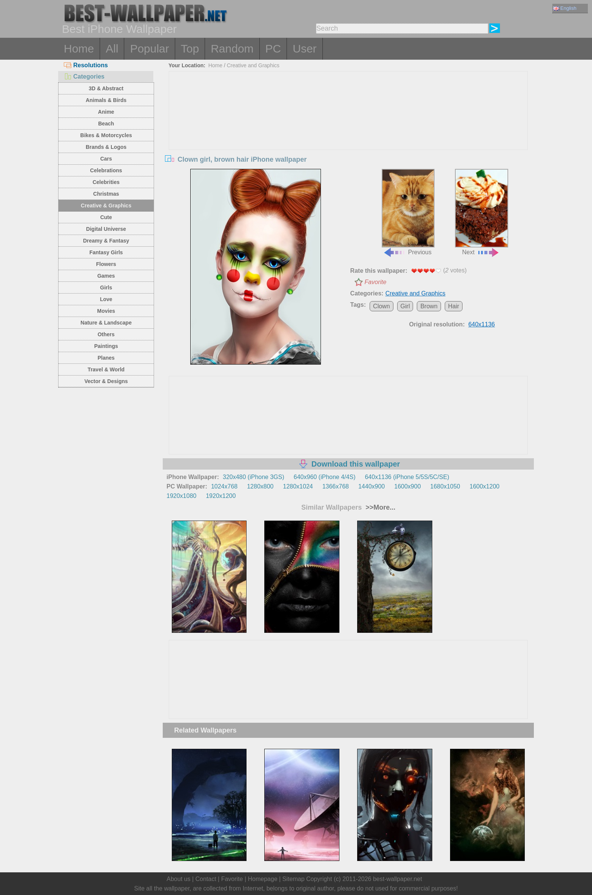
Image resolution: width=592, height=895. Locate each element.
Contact (205, 879)
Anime (106, 112)
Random (232, 48)
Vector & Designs (106, 381)
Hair (453, 306)
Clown (381, 306)
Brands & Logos (106, 147)
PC (273, 48)
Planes (105, 358)
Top (190, 48)
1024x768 (224, 486)
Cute (106, 217)
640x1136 (481, 324)
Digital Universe (106, 229)
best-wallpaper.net (397, 879)
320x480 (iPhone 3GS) (253, 477)
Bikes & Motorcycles (106, 135)
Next (481, 212)
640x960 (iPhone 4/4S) (325, 477)
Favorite (376, 282)
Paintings (106, 346)
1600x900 (407, 486)
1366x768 (335, 486)
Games (106, 276)
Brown (428, 306)
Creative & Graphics (106, 205)
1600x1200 (484, 486)
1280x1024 (298, 486)
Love (106, 299)
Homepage (263, 879)
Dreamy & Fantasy (106, 241)
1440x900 (371, 486)
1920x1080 (181, 496)
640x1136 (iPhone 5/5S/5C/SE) (407, 477)
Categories (84, 76)
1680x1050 (445, 486)
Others (105, 334)
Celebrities (106, 182)
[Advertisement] (348, 128)
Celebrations (106, 170)
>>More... (379, 507)
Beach (106, 124)
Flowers (106, 264)
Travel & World (106, 369)
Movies (106, 311)
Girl (405, 306)
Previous (408, 212)
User (304, 48)
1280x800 (260, 486)
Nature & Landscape (105, 323)
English (565, 8)
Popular (149, 48)
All (112, 48)
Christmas (106, 194)
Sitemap (293, 879)
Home (79, 48)
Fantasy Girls (106, 252)
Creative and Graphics (253, 65)
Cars (106, 159)
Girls (106, 287)
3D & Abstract (106, 88)
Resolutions (86, 65)
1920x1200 (221, 496)
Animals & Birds (106, 100)
